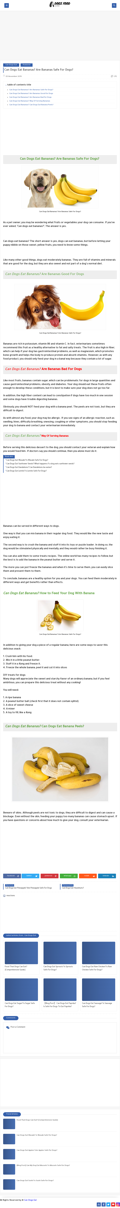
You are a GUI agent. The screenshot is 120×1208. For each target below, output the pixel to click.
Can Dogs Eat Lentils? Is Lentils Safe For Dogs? (26, 471)
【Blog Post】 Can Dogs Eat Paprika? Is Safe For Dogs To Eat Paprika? (60, 1005)
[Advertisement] (60, 37)
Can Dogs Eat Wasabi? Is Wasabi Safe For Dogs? (27, 460)
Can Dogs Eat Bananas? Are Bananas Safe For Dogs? (31, 90)
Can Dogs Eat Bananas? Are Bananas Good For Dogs (31, 94)
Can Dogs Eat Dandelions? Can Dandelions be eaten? (29, 468)
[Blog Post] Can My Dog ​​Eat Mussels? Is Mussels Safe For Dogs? (43, 1166)
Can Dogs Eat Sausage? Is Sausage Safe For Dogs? (97, 1005)
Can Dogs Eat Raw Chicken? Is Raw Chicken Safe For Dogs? (97, 968)
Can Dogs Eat (30, 1200)
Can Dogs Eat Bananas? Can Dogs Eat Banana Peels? (31, 105)
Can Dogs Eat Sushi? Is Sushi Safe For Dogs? (35, 1181)
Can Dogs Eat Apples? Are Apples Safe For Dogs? (37, 1151)
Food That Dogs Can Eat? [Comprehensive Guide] (16, 968)
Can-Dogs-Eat (11, 65)
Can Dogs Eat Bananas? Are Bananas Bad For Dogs (30, 97)
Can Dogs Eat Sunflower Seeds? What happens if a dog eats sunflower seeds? (40, 464)
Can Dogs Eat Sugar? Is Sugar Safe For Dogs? (20, 1005)
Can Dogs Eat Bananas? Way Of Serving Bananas (29, 101)
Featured (26, 65)
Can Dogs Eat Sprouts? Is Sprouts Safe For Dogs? (58, 968)
